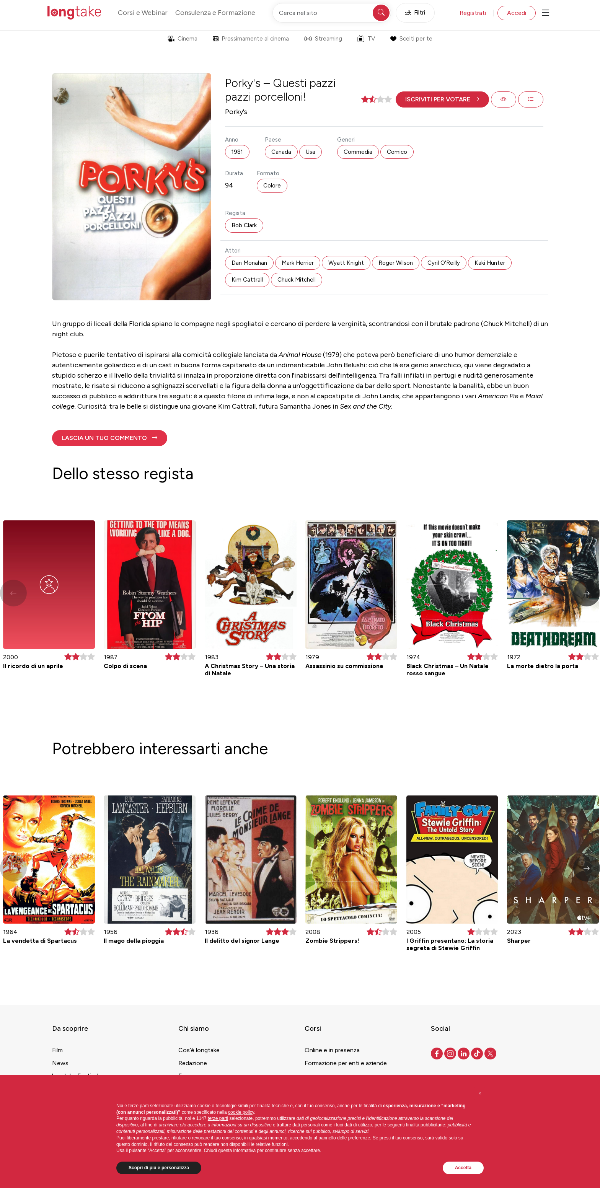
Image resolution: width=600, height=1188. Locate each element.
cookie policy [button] (241, 1112)
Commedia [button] (358, 151)
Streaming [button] (323, 38)
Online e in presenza (332, 1050)
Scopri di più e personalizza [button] (159, 1167)
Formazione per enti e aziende (346, 1063)
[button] (442, 99)
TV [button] (366, 38)
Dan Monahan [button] (249, 262)
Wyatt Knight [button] (346, 262)
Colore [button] (272, 185)
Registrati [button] (473, 12)
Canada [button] (281, 151)
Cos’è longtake (199, 1050)
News (60, 1063)
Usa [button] (310, 151)
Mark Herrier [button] (298, 262)
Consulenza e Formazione (215, 12)
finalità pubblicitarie (425, 1125)
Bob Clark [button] (244, 225)
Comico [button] (397, 151)
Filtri (415, 12)
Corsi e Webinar (143, 12)
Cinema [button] (182, 38)
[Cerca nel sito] (331, 13)
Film (57, 1050)
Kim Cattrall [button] (247, 279)
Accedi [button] (516, 12)
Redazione (192, 1063)
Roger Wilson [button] (395, 262)
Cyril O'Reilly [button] (443, 262)
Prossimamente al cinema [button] (251, 38)
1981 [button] (237, 151)
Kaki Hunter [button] (489, 262)
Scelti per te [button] (411, 38)
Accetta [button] (463, 1167)
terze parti (218, 1118)
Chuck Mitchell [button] (296, 279)
